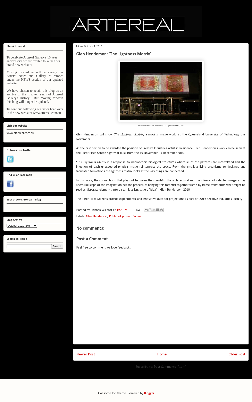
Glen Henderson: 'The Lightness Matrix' (113, 54)
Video (137, 216)
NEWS (25, 79)
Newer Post (85, 354)
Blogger (149, 393)
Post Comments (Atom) (170, 367)
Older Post (237, 354)
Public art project (120, 216)
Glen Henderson (96, 216)
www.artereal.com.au (47, 113)
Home (162, 354)
